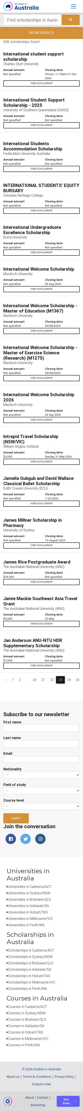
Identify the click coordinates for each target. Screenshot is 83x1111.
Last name (12, 738)
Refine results (41, 33)
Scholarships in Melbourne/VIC (31, 982)
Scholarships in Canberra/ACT (31, 950)
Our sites (66, 1101)
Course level (13, 800)
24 (69, 680)
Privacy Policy (64, 1076)
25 (77, 680)
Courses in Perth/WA (24, 1045)
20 (34, 680)
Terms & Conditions (37, 1076)
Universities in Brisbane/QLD (29, 899)
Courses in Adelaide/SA (26, 1026)
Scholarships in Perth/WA (27, 988)
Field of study (14, 784)
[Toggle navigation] (73, 6)
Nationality (12, 769)
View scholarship (41, 83)
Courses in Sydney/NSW (27, 1013)
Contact (42, 1097)
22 (52, 680)
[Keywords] (32, 20)
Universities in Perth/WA (26, 925)
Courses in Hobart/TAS (25, 1032)
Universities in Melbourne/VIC (30, 918)
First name (12, 722)
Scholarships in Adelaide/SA (29, 969)
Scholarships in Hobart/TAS (29, 976)
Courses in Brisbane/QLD (27, 1019)
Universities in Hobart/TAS (28, 912)
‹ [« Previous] (6, 680)
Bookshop (38, 1105)
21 (43, 680)
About (29, 1097)
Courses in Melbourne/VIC (28, 1038)
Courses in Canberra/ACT (27, 1006)
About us (13, 1076)
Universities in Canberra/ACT (30, 886)
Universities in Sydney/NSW (29, 893)
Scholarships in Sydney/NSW (30, 956)
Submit (16, 818)
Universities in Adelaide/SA (28, 906)
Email (7, 753)
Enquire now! (41, 1084)
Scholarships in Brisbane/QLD (30, 963)
